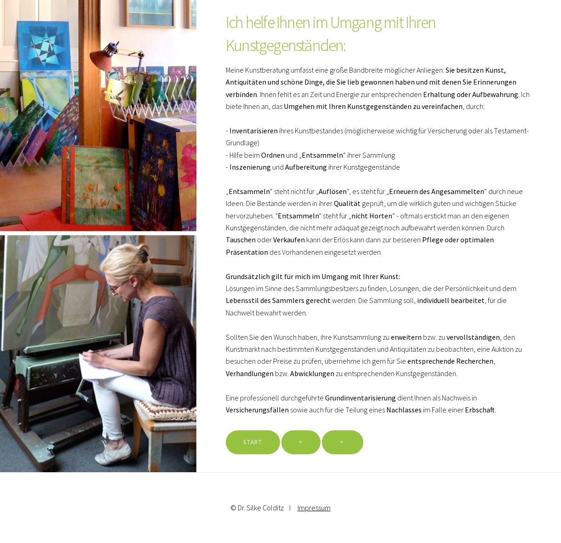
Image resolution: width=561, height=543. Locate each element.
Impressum (314, 507)
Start (252, 442)
